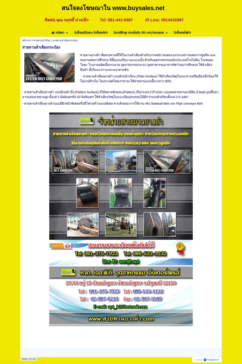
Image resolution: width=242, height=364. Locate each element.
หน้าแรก (26, 40)
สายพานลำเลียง (42, 40)
